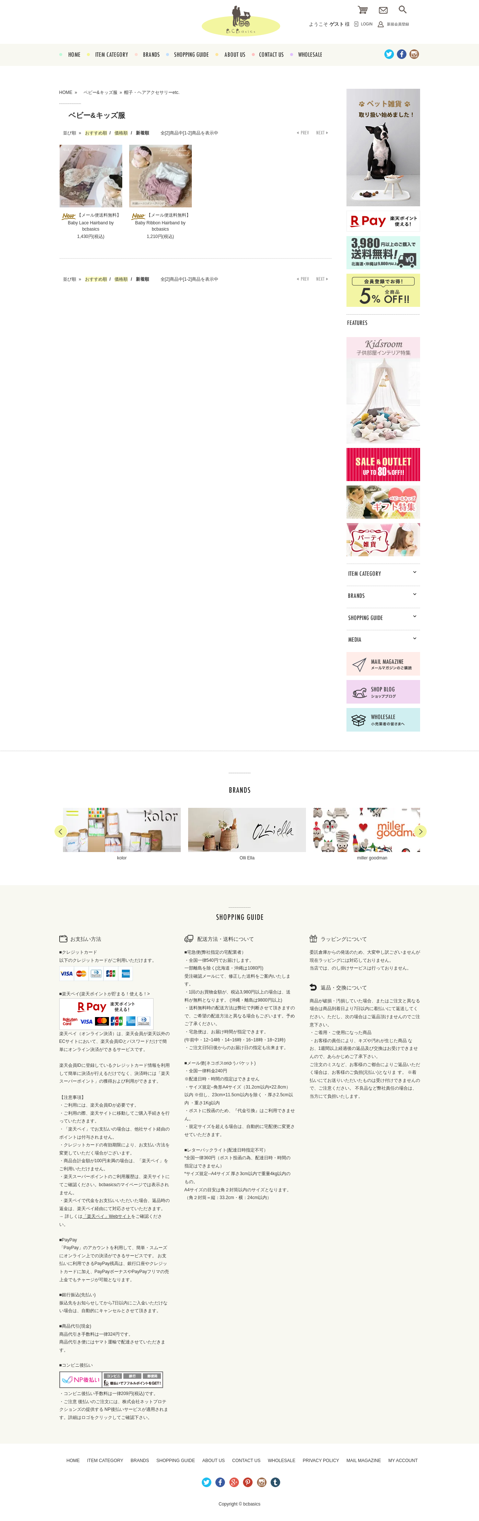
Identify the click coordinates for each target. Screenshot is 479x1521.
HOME (69, 63)
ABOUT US (230, 63)
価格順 (121, 133)
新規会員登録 (398, 24)
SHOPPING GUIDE (187, 63)
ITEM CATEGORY (107, 63)
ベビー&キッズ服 (98, 92)
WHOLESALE (306, 63)
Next (420, 831)
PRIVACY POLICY (321, 1460)
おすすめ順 (96, 133)
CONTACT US (267, 63)
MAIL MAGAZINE (363, 1460)
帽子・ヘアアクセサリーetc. (152, 92)
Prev (61, 831)
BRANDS (147, 63)
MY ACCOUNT (403, 1460)
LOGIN (367, 24)
